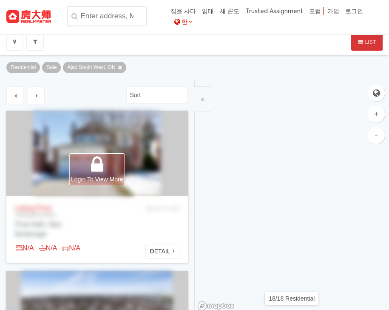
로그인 (354, 11)
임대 (208, 11)
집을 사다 (183, 11)
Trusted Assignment (274, 11)
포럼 (315, 11)
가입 (333, 11)
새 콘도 (229, 11)
